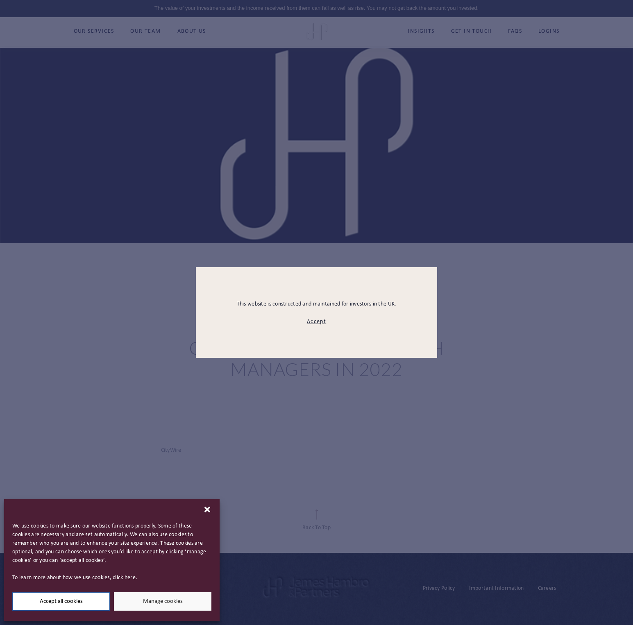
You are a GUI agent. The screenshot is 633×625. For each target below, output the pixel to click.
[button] (207, 509)
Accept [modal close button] (316, 322)
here (130, 578)
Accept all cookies (61, 601)
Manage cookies (163, 601)
